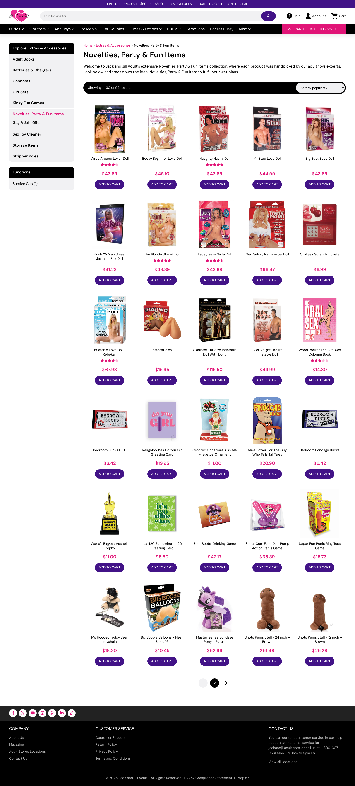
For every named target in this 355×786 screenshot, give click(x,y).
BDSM (174, 28)
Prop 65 (243, 778)
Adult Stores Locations (27, 751)
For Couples (113, 28)
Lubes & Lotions (146, 28)
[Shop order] (320, 88)
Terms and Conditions (113, 758)
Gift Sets (21, 91)
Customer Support (110, 737)
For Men (88, 28)
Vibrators (39, 28)
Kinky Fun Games (28, 102)
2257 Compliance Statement (209, 778)
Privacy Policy (107, 751)
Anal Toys (64, 28)
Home (88, 45)
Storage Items (25, 145)
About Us (16, 737)
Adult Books (24, 59)
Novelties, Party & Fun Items (38, 113)
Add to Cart (109, 184)
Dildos (16, 28)
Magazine (16, 744)
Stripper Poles (25, 156)
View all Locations (283, 762)
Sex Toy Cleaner (27, 134)
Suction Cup (23, 183)
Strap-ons (196, 28)
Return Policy (106, 744)
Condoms (21, 80)
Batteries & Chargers (32, 70)
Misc (245, 28)
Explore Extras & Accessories (40, 48)
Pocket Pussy (221, 28)
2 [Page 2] (215, 683)
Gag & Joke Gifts (26, 122)
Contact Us (18, 758)
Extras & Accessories (113, 45)
